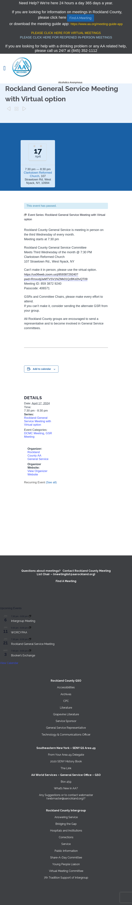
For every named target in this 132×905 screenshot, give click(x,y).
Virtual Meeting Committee (66, 871)
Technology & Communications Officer (65, 734)
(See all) (51, 482)
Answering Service (66, 817)
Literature (66, 707)
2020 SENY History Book (66, 761)
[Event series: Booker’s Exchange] (30, 650)
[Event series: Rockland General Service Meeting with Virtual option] (30, 639)
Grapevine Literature (66, 714)
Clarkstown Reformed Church (38, 174)
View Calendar (9, 663)
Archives (65, 694)
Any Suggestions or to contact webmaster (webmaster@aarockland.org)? (66, 796)
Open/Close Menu (6, 69)
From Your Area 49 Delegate (66, 754)
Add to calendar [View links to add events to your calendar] (42, 369)
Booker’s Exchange (23, 655)
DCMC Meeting (34, 433)
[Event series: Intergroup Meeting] (30, 616)
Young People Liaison (66, 864)
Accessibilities (66, 687)
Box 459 (66, 781)
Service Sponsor (66, 721)
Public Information (66, 850)
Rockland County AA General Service (38, 456)
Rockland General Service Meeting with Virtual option (37, 421)
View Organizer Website (37, 472)
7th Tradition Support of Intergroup (66, 877)
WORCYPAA (19, 632)
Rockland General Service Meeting (32, 644)
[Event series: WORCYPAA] (30, 627)
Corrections (66, 837)
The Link (65, 768)
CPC (66, 701)
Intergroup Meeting (23, 621)
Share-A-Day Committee (66, 857)
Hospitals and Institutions (66, 830)
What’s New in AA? (66, 788)
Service (66, 844)
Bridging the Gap (66, 824)
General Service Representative (66, 727)
